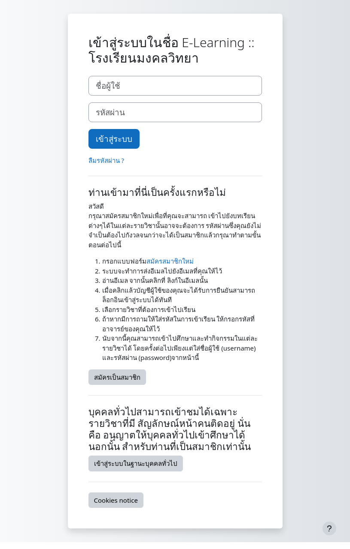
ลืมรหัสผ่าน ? (106, 160)
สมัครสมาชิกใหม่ (170, 261)
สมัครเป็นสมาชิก (117, 377)
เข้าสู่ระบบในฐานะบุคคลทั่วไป (135, 463)
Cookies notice (116, 500)
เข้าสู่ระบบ (114, 138)
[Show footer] (329, 528)
